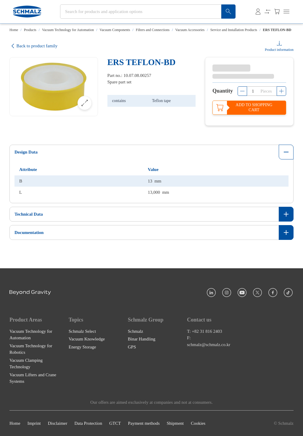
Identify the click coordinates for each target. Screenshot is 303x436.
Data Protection (88, 423)
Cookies (198, 423)
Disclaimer (57, 423)
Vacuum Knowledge (87, 339)
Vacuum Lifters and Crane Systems (32, 378)
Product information (279, 50)
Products (30, 30)
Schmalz (135, 331)
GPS (132, 346)
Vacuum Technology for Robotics (30, 349)
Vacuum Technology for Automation (68, 30)
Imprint (34, 423)
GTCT (115, 423)
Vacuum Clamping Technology (26, 363)
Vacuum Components (115, 30)
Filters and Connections (153, 30)
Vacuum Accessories (189, 30)
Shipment (175, 423)
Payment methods (143, 423)
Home (13, 30)
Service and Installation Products (233, 30)
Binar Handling (141, 339)
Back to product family (33, 46)
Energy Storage (82, 346)
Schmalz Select (82, 331)
